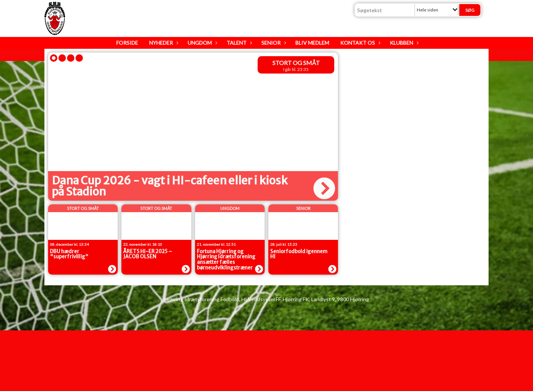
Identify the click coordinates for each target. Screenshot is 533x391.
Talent (238, 43)
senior (303, 208)
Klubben (403, 43)
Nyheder (163, 43)
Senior (272, 43)
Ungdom (201, 43)
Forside (127, 43)
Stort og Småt (296, 62)
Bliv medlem (312, 43)
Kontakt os (359, 43)
